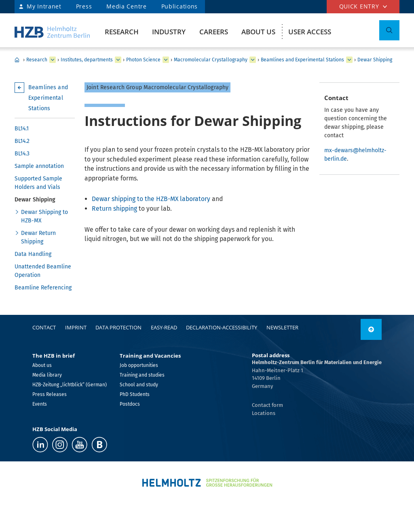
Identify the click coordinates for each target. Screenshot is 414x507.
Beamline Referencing (43, 287)
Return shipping (115, 208)
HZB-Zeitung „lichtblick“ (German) (69, 385)
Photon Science (143, 60)
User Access (309, 31)
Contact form (267, 405)
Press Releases (49, 394)
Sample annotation (39, 166)
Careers (213, 31)
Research (122, 31)
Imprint (76, 327)
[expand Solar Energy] (166, 60)
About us (258, 31)
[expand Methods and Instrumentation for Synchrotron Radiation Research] (252, 60)
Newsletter (282, 327)
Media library (47, 375)
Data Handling (33, 254)
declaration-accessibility (221, 327)
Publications (179, 6)
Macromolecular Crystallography (210, 60)
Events (39, 404)
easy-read (164, 327)
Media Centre (126, 6)
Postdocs (130, 404)
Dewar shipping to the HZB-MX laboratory (151, 199)
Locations (263, 413)
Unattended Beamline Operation (43, 271)
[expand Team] (349, 60)
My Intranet (44, 6)
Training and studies (142, 375)
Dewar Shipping (374, 60)
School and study (139, 385)
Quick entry (359, 6)
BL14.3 (22, 153)
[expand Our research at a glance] (118, 60)
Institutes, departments (87, 60)
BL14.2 (22, 141)
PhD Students (135, 394)
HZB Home (17, 60)
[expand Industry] (52, 60)
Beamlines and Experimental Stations (302, 60)
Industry (169, 31)
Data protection (118, 327)
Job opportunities (139, 365)
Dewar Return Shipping (38, 237)
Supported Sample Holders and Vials (38, 183)
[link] (371, 329)
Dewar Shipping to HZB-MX (44, 216)
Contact (44, 327)
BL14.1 (22, 128)
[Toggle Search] (389, 30)
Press (84, 6)
